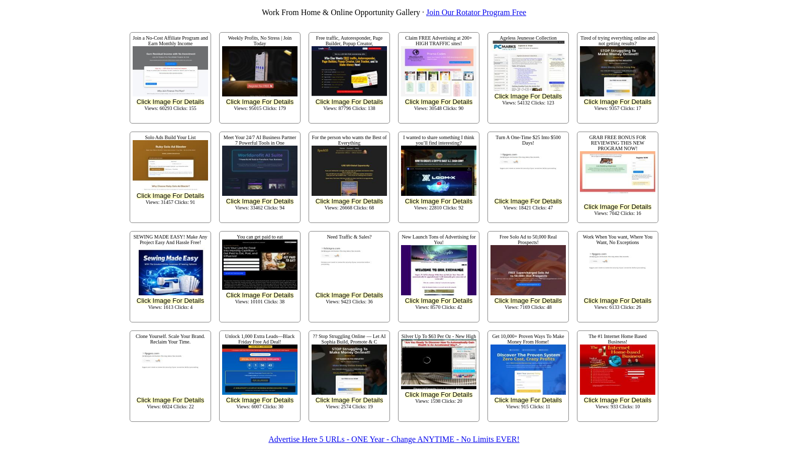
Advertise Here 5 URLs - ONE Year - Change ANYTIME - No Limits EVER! (393, 439)
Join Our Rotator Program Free (476, 12)
